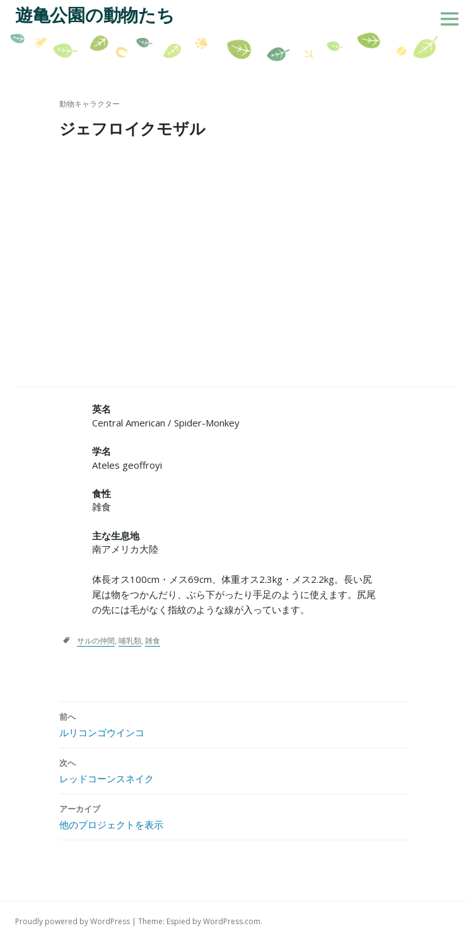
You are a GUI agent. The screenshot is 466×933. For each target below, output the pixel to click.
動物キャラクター (89, 103)
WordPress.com (231, 921)
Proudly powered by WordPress (72, 921)
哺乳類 (130, 640)
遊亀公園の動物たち (94, 15)
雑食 (152, 640)
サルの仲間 (96, 640)
